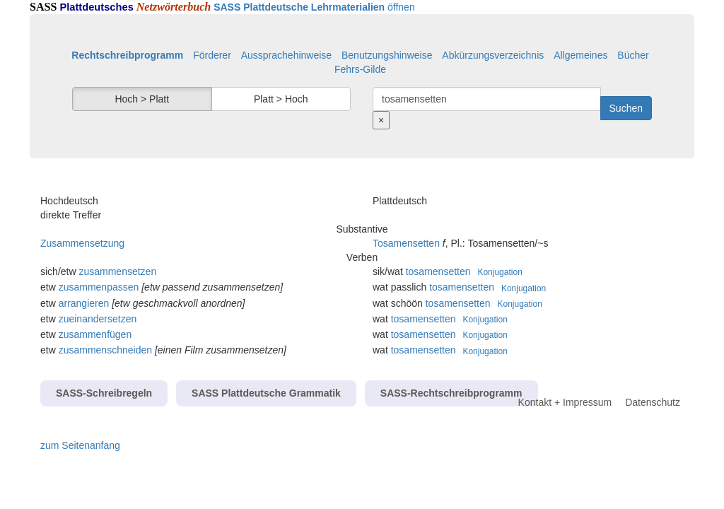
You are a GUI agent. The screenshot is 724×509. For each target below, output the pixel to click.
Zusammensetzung (82, 243)
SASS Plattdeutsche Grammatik (266, 393)
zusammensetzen (117, 271)
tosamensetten (438, 271)
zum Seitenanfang (80, 445)
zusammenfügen (95, 334)
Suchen (626, 108)
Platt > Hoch (281, 99)
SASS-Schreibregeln (104, 393)
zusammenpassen (99, 287)
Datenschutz (652, 402)
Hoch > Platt (142, 99)
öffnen (314, 7)
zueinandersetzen (98, 318)
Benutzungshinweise (386, 55)
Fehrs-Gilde (360, 69)
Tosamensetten (406, 243)
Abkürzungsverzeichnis (493, 55)
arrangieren (84, 303)
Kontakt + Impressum (565, 402)
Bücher (632, 55)
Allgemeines (580, 55)
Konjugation (499, 272)
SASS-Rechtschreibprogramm (451, 393)
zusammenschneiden (105, 350)
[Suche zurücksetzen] (381, 120)
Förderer (212, 55)
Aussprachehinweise (286, 55)
